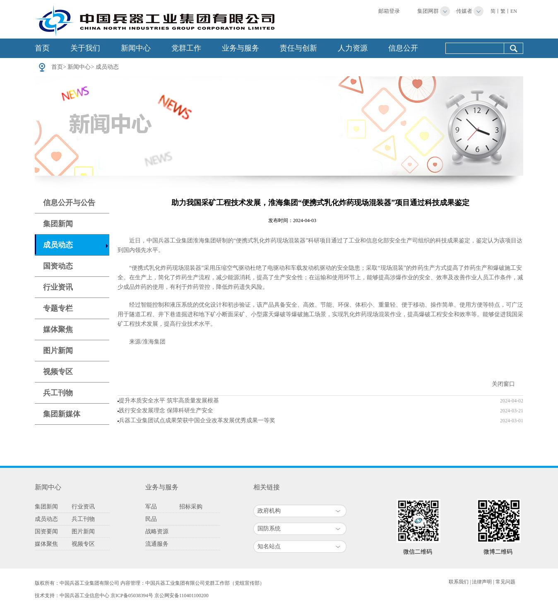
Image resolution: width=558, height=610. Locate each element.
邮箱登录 (389, 11)
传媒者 (464, 11)
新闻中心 (136, 48)
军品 (151, 506)
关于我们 (85, 48)
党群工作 (186, 48)
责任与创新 (298, 48)
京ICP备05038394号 (132, 595)
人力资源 (353, 48)
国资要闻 (46, 531)
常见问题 (505, 582)
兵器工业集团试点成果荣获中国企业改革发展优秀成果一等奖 (197, 420)
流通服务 (156, 544)
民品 (151, 519)
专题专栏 (58, 308)
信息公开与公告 (69, 202)
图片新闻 (58, 350)
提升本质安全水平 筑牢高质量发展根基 (169, 400)
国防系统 (269, 528)
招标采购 (190, 506)
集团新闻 (58, 224)
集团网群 (428, 11)
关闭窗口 (503, 384)
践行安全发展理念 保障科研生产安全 (166, 410)
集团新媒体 (61, 414)
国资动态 (58, 266)
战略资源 (156, 531)
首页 (42, 48)
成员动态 (107, 67)
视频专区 (58, 372)
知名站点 (269, 546)
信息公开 (403, 48)
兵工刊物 (58, 393)
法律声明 (482, 582)
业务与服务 (240, 48)
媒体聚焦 (58, 329)
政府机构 (269, 511)
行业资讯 (58, 287)
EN (513, 11)
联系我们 (459, 582)
